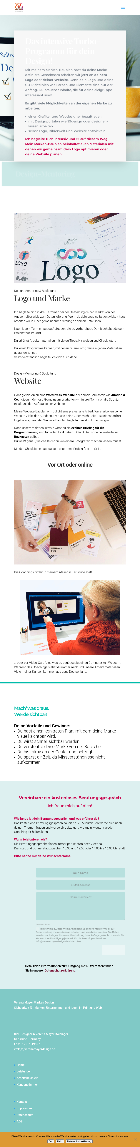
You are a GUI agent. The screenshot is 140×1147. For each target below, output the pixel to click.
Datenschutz (25, 1115)
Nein (59, 1141)
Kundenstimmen (28, 1084)
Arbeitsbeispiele (27, 1078)
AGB (20, 1121)
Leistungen (24, 1071)
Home (21, 1065)
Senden (120, 950)
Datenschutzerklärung (79, 1141)
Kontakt (22, 1102)
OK (50, 1141)
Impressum (24, 1108)
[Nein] (135, 1139)
